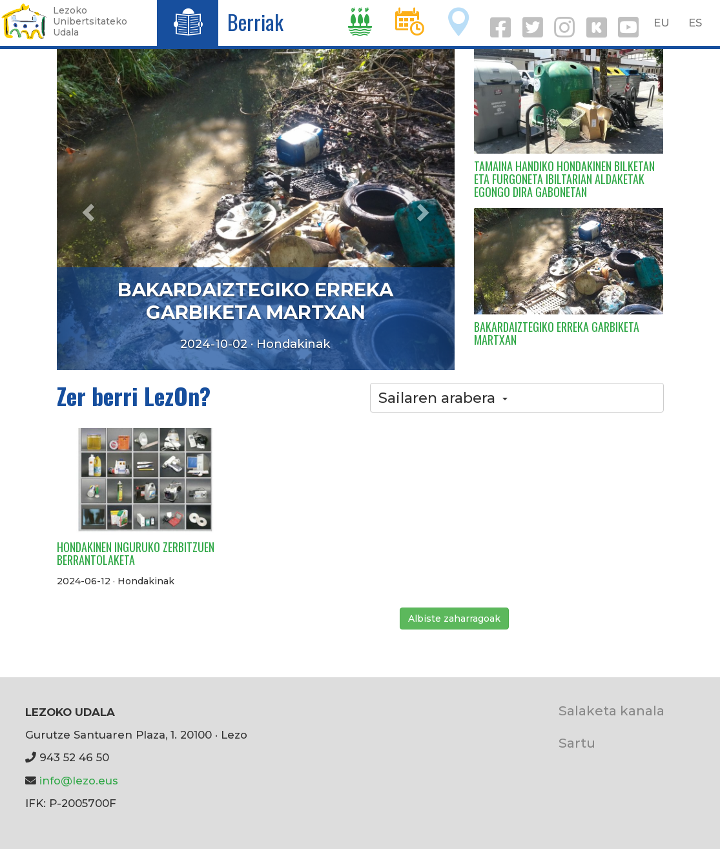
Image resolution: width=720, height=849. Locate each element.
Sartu (577, 743)
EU (661, 22)
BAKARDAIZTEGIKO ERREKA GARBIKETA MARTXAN (255, 300)
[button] (86, 208)
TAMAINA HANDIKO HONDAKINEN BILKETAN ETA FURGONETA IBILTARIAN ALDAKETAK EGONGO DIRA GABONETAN (564, 179)
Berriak (255, 21)
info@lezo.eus (78, 780)
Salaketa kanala (611, 710)
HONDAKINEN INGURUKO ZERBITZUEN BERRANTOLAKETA (135, 553)
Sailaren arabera (443, 398)
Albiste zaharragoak (454, 618)
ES (695, 22)
